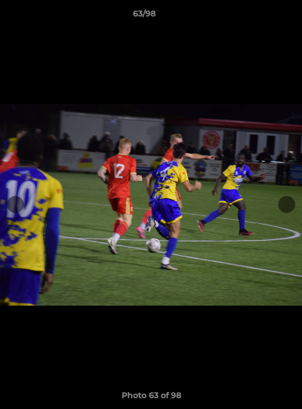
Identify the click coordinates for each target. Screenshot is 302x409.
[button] (261, 16)
